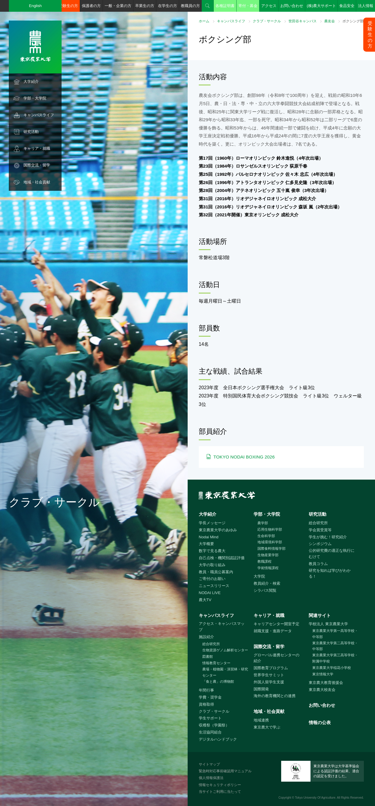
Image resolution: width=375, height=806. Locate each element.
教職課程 (264, 561)
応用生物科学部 (269, 529)
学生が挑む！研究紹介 (328, 537)
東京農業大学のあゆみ (218, 530)
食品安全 (346, 6)
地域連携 (261, 720)
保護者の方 (91, 6)
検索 (207, 6)
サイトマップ (209, 764)
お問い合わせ (291, 6)
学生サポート (210, 718)
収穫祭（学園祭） (214, 725)
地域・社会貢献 (36, 182)
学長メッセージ (212, 523)
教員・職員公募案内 (216, 572)
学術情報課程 (268, 568)
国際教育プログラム (271, 668)
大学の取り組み (212, 565)
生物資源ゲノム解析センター (225, 650)
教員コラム (318, 563)
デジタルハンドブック (218, 739)
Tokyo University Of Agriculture (315, 797)
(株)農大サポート (321, 6)
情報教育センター (216, 663)
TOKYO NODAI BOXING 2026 (244, 456)
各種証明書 (225, 6)
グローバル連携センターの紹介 (276, 658)
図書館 (207, 657)
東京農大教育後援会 (326, 682)
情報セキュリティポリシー (220, 785)
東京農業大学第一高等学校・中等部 (335, 634)
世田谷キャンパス (303, 21)
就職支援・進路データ (273, 631)
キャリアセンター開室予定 (276, 624)
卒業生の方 (144, 6)
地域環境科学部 (269, 542)
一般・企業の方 (118, 6)
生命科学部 (266, 536)
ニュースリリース (214, 586)
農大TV (205, 600)
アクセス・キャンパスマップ (222, 626)
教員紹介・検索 (267, 583)
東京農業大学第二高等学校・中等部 (335, 646)
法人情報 (365, 6)
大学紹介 (31, 81)
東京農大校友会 (322, 689)
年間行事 (206, 690)
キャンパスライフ (38, 115)
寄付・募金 (247, 6)
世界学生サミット (269, 675)
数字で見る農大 (212, 551)
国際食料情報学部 (271, 549)
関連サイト (320, 615)
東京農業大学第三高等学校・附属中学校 (335, 658)
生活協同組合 (210, 732)
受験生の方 (68, 6)
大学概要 (206, 544)
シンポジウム (320, 544)
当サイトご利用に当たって (220, 792)
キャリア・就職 (36, 148)
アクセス (268, 6)
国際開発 (261, 689)
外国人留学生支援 (269, 682)
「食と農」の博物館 (218, 681)
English (35, 6)
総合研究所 (318, 523)
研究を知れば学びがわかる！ (330, 573)
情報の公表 (320, 722)
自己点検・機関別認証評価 (222, 558)
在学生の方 (167, 6)
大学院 (259, 576)
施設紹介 (206, 637)
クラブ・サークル (267, 21)
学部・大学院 (34, 98)
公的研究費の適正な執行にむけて (331, 553)
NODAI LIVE (209, 593)
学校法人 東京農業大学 (328, 624)
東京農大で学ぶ (267, 727)
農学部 (262, 523)
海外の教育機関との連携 (275, 696)
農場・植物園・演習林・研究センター (225, 672)
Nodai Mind (208, 537)
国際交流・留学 (36, 165)
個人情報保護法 (211, 778)
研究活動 (31, 131)
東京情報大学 (322, 674)
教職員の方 (190, 6)
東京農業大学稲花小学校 (331, 668)
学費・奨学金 (210, 697)
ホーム (204, 21)
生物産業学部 (268, 555)
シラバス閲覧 (265, 590)
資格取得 (206, 704)
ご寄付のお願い (212, 578)
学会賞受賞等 (320, 530)
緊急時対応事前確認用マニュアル (225, 771)
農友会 (329, 21)
